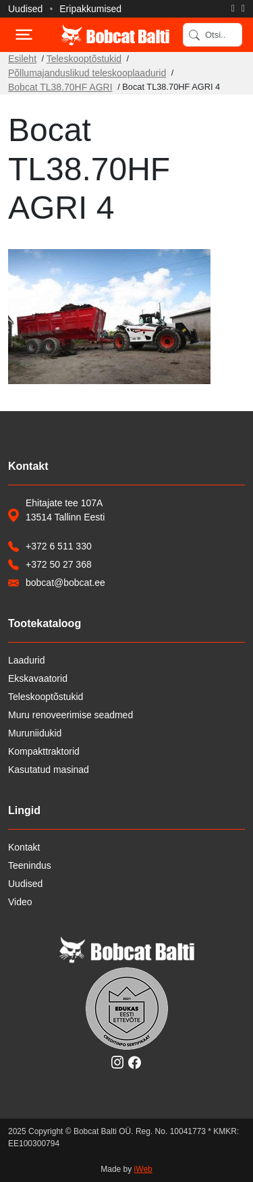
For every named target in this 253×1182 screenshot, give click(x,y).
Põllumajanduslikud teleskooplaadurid (87, 73)
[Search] (212, 35)
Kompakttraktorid (44, 751)
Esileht (22, 58)
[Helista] (233, 9)
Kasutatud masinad (48, 769)
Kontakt (24, 847)
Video (20, 901)
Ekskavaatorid (37, 678)
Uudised (25, 9)
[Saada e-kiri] (243, 9)
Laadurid (26, 660)
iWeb (143, 1169)
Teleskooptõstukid (84, 58)
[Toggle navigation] (23, 34)
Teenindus (29, 865)
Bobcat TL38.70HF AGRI (60, 87)
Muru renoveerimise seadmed (70, 714)
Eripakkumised (90, 9)
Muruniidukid (34, 733)
